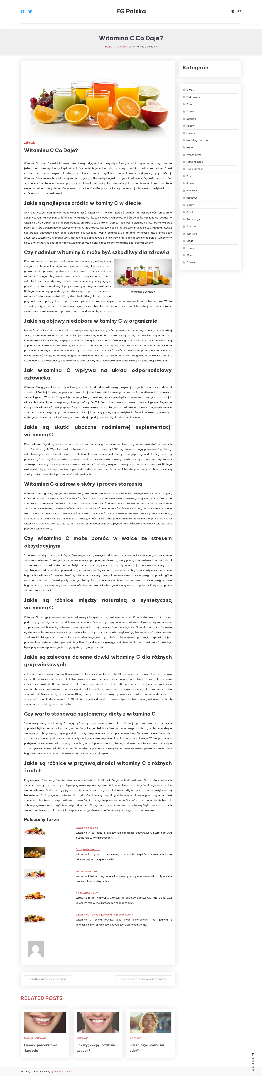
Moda (189, 147)
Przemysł (191, 190)
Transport (192, 226)
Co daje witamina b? (88, 849)
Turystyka (192, 233)
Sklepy (190, 204)
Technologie (193, 219)
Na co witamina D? (87, 892)
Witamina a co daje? (88, 827)
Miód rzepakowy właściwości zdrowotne (142, 979)
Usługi (28, 1045)
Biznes (190, 89)
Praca (189, 176)
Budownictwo (194, 97)
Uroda (189, 240)
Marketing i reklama (197, 140)
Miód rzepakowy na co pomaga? (48, 979)
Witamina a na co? (86, 871)
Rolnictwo (192, 197)
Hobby (190, 125)
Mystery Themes (63, 1071)
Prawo (190, 183)
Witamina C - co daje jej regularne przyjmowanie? (105, 914)
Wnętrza (191, 255)
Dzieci (189, 104)
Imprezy (190, 133)
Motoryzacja (193, 154)
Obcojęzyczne (194, 169)
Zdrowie (29, 142)
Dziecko (190, 111)
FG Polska (131, 11)
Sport (189, 212)
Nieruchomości (194, 161)
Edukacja (191, 118)
